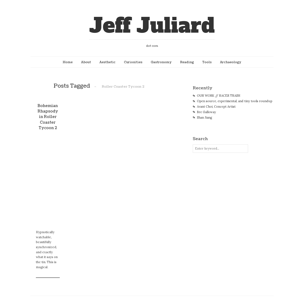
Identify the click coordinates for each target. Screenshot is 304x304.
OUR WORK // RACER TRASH (218, 96)
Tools (207, 62)
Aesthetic (107, 62)
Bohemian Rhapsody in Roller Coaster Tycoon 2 (48, 117)
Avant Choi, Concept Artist (216, 106)
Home (68, 62)
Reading (187, 62)
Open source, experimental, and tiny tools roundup (234, 101)
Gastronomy (161, 62)
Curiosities (133, 62)
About (86, 62)
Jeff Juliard (152, 25)
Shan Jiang (204, 117)
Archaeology (230, 62)
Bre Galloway (206, 112)
